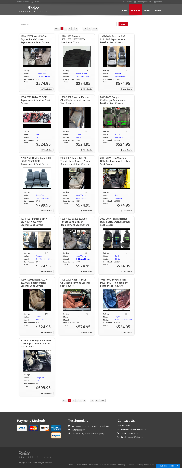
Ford (117, 256)
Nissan (38, 317)
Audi (77, 317)
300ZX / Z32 (40, 320)
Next (95, 28)
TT (76, 320)
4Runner (79, 137)
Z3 (37, 137)
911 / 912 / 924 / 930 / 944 (45, 259)
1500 (37, 381)
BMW (38, 134)
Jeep (117, 195)
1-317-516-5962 (126, 2)
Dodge (117, 134)
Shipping (121, 464)
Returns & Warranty (108, 464)
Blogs (158, 10)
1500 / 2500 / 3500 (42, 198)
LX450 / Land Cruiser (83, 259)
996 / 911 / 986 (120, 76)
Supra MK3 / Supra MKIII (123, 320)
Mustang (118, 259)
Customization (81, 464)
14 (85, 28)
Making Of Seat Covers (145, 464)
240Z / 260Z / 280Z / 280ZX (85, 76)
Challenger (119, 137)
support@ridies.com (142, 2)
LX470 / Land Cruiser (43, 76)
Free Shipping (23, 2)
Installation (93, 464)
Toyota (78, 134)
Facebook (158, 2)
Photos (147, 10)
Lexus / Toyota (41, 73)
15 (89, 28)
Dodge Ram (40, 195)
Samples (35, 2)
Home (124, 10)
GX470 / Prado (81, 198)
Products (135, 10)
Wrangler (118, 198)
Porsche (118, 73)
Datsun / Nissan (81, 73)
